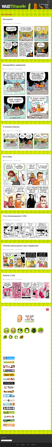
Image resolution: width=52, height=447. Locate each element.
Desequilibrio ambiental (14, 65)
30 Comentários (18, 130)
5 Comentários (18, 160)
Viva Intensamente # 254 (14, 216)
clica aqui (37, 299)
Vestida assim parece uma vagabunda (20, 245)
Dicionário (8, 19)
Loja (17, 444)
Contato (34, 444)
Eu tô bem (7, 156)
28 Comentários (19, 249)
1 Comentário (19, 279)
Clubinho (23, 444)
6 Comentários (17, 220)
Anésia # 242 (9, 275)
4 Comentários (18, 23)
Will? (28, 444)
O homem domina (11, 126)
